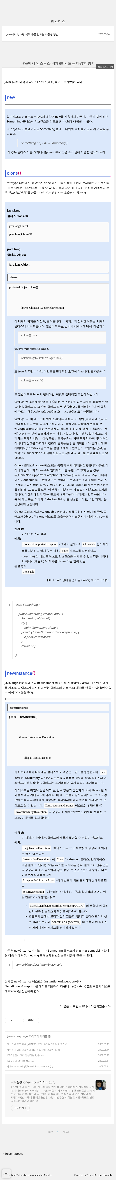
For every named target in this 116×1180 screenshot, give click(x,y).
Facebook (29, 1175)
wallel (110, 1175)
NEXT (66, 1131)
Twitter (20, 1175)
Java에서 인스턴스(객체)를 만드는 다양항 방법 (32, 34)
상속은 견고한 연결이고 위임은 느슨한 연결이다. (32, 1049)
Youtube (39, 1175)
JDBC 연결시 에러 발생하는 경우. (23, 1055)
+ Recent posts (13, 1154)
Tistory (90, 1175)
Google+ (48, 1175)
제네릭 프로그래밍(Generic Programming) (29, 1066)
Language (21, 1036)
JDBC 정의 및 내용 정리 (18, 1060)
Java (10, 1036)
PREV (50, 1131)
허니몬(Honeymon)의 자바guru (33, 1082)
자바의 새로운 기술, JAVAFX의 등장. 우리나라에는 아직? (35, 1044)
